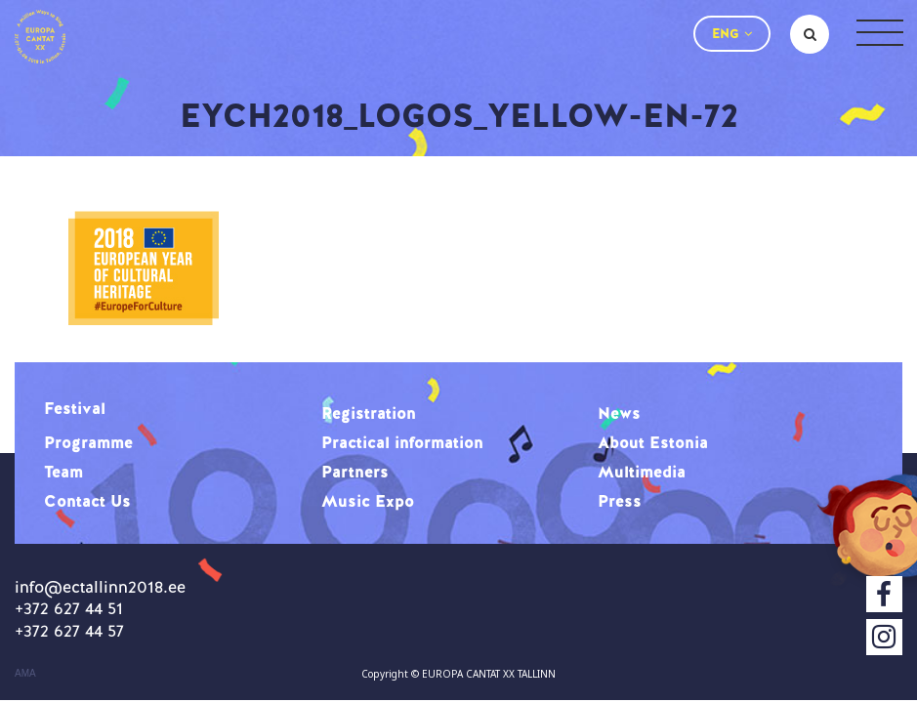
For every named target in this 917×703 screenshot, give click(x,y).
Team (63, 471)
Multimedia (642, 471)
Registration (368, 413)
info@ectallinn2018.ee (100, 587)
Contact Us (87, 501)
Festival (74, 408)
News (619, 413)
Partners (355, 471)
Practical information (402, 442)
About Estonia (653, 442)
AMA (25, 674)
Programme (88, 442)
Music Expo (367, 501)
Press (620, 501)
